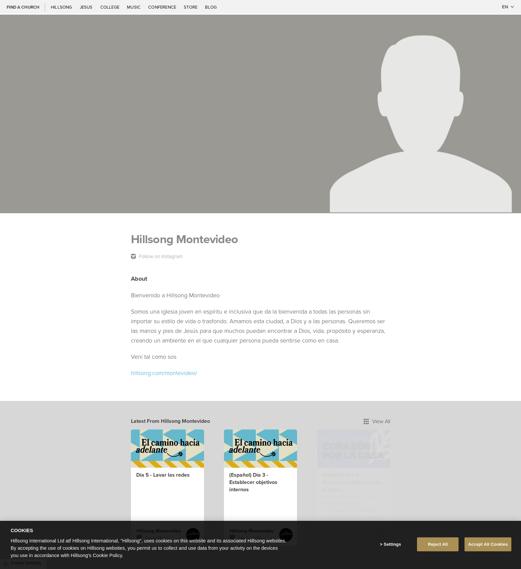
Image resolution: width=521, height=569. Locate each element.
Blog (211, 7)
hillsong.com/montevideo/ (164, 373)
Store (191, 7)
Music (134, 7)
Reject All (438, 544)
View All (377, 421)
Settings (392, 544)
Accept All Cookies (488, 544)
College (110, 7)
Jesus (87, 7)
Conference (162, 7)
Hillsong (62, 7)
